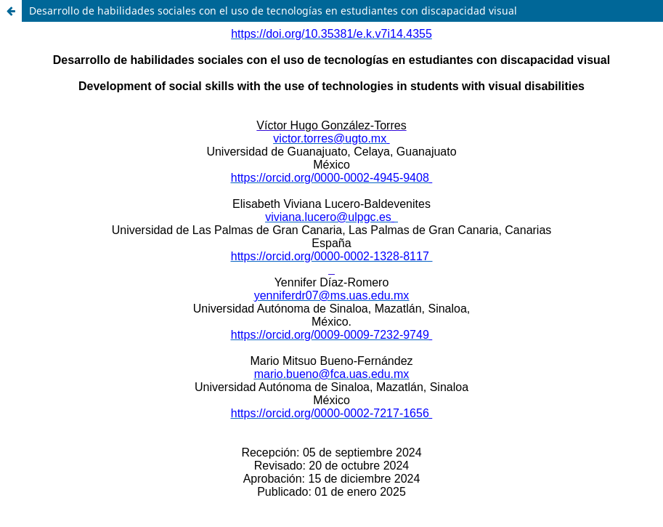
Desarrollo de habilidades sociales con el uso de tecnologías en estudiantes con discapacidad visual (273, 10)
